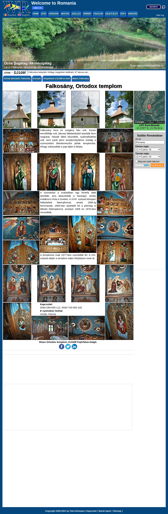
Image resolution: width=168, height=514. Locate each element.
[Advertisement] (149, 219)
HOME (36, 14)
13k (38, 8)
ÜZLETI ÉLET (111, 14)
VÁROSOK (54, 14)
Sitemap (117, 511)
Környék (37, 79)
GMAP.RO (132, 14)
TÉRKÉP (87, 14)
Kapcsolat (91, 511)
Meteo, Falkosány (81, 79)
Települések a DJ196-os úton (56, 79)
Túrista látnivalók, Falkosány (17, 79)
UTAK (43, 14)
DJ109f (19, 73)
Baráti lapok (105, 511)
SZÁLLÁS (76, 14)
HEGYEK (65, 14)
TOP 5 (123, 14)
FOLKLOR (98, 14)
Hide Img (160, 15)
